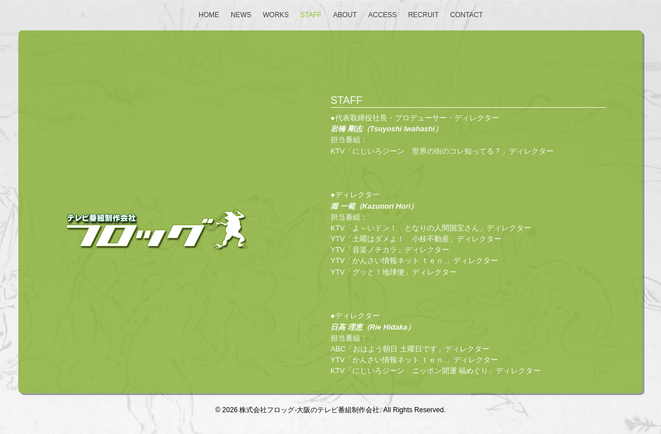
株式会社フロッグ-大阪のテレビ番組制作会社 (309, 410)
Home (209, 15)
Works (276, 15)
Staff (310, 15)
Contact (466, 15)
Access (382, 15)
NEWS (241, 15)
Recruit (423, 15)
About (344, 15)
